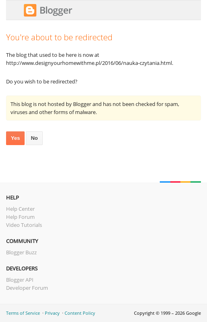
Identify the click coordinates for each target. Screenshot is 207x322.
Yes (15, 138)
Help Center (20, 208)
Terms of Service (23, 313)
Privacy (52, 313)
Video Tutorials (24, 225)
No (34, 138)
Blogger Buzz (21, 252)
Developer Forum (27, 287)
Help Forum (20, 216)
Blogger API (19, 279)
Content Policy (80, 313)
